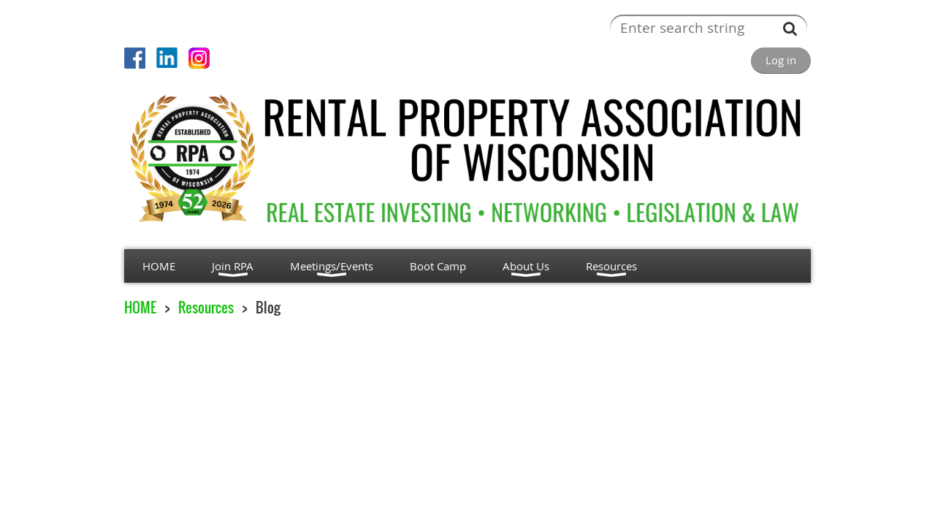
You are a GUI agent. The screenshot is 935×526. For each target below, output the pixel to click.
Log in (781, 60)
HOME (140, 307)
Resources (206, 307)
